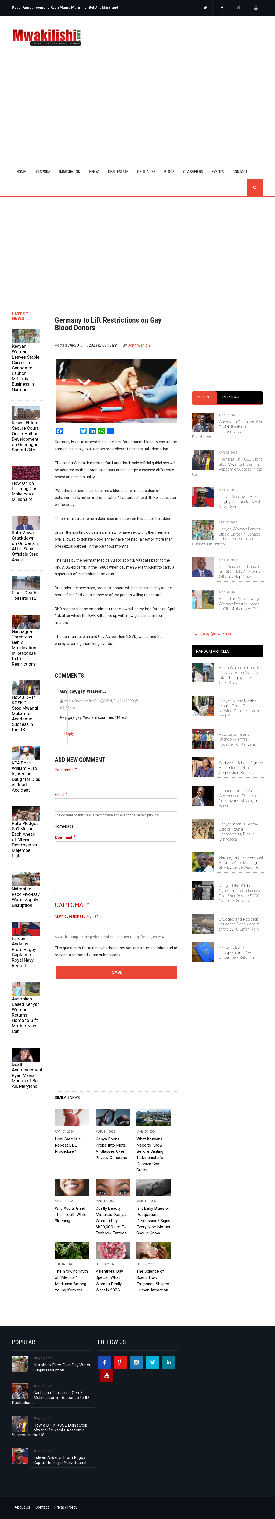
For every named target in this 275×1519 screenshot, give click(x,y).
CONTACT (240, 172)
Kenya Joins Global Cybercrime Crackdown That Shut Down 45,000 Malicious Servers (239, 893)
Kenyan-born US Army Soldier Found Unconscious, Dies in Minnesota (238, 831)
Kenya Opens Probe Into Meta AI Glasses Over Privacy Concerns (111, 1148)
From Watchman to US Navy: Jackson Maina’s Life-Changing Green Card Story (239, 675)
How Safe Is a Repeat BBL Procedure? (68, 1145)
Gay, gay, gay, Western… (83, 691)
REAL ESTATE (118, 172)
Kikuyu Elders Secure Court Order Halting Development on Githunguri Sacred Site (25, 436)
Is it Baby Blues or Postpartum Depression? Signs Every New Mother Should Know (153, 1221)
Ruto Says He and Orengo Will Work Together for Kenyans (237, 739)
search (255, 187)
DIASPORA (42, 172)
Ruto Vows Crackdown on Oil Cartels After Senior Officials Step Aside (25, 546)
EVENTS (218, 172)
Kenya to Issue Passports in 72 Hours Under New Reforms (238, 952)
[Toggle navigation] (258, 24)
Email (59, 794)
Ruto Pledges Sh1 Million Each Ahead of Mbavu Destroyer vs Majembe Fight (25, 840)
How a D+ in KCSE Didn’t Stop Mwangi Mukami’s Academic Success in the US (25, 713)
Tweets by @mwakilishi (212, 633)
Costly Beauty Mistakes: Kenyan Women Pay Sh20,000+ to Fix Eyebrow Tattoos (112, 1221)
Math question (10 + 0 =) (75, 916)
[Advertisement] (144, 104)
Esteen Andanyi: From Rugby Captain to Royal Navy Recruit (24, 952)
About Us (22, 1507)
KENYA (94, 172)
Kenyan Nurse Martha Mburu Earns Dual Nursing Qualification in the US (239, 708)
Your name (64, 770)
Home (21, 172)
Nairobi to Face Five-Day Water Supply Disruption (26, 897)
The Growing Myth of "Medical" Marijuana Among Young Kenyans (71, 1280)
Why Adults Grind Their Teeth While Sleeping (70, 1214)
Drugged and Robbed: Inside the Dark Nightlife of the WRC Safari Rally (239, 924)
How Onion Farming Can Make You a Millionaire (24, 491)
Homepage (64, 826)
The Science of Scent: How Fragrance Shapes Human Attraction (152, 1280)
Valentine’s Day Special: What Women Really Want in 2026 (109, 1280)
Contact (42, 1507)
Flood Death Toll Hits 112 (24, 595)
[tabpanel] (227, 506)
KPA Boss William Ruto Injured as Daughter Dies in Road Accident (26, 776)
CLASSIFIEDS (193, 172)
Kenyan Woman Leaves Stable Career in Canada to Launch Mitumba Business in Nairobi (25, 367)
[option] (73, 5)
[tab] (204, 397)
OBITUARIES (146, 172)
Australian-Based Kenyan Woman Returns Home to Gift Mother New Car (26, 1015)
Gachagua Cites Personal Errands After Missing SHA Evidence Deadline (241, 862)
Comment (64, 837)
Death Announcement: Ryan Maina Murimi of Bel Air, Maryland (65, 7)
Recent (204, 397)
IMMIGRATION (69, 172)
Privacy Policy (65, 1507)
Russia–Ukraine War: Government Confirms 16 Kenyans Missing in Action (238, 798)
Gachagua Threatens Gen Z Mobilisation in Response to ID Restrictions (24, 648)
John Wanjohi (139, 345)
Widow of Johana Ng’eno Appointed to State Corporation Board (241, 767)
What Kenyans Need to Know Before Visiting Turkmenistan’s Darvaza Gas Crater (149, 1155)
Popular (230, 397)
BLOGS (169, 172)
